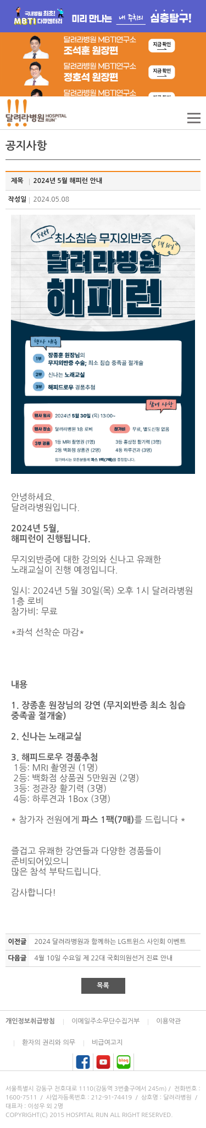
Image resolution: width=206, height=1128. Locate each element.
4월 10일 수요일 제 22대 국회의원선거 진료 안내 (104, 958)
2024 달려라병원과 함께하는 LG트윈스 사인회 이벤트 (110, 941)
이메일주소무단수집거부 (105, 1021)
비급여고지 (107, 1042)
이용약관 (168, 1021)
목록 (103, 985)
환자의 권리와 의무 (48, 1042)
